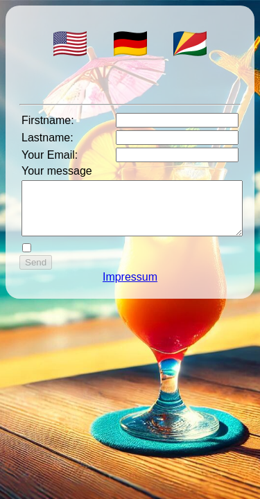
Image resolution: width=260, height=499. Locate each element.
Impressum (130, 287)
